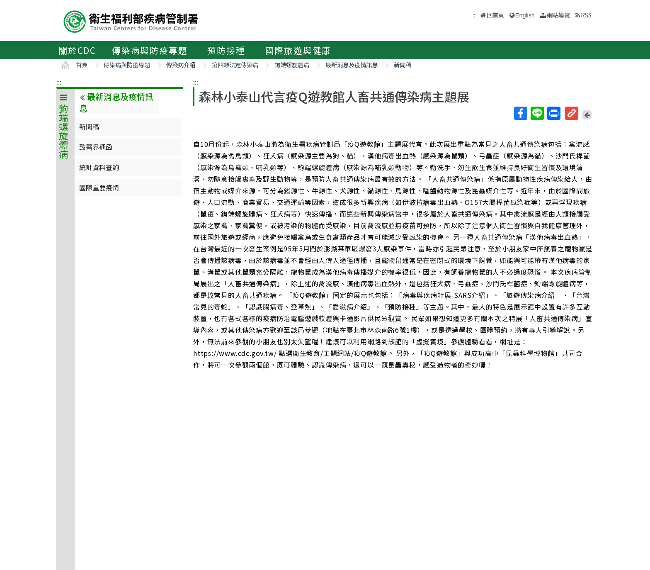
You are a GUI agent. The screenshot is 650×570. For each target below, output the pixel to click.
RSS (586, 14)
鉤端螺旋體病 (291, 64)
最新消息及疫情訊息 (351, 64)
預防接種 (226, 50)
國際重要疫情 (99, 187)
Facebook (520, 113)
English (525, 15)
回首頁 (495, 14)
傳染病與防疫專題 (149, 50)
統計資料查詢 (99, 167)
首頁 (81, 64)
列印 (553, 113)
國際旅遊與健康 (298, 50)
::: (58, 82)
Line (537, 113)
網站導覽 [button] (558, 14)
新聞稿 (402, 64)
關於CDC (77, 50)
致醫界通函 (95, 147)
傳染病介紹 (180, 64)
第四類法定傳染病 (235, 64)
